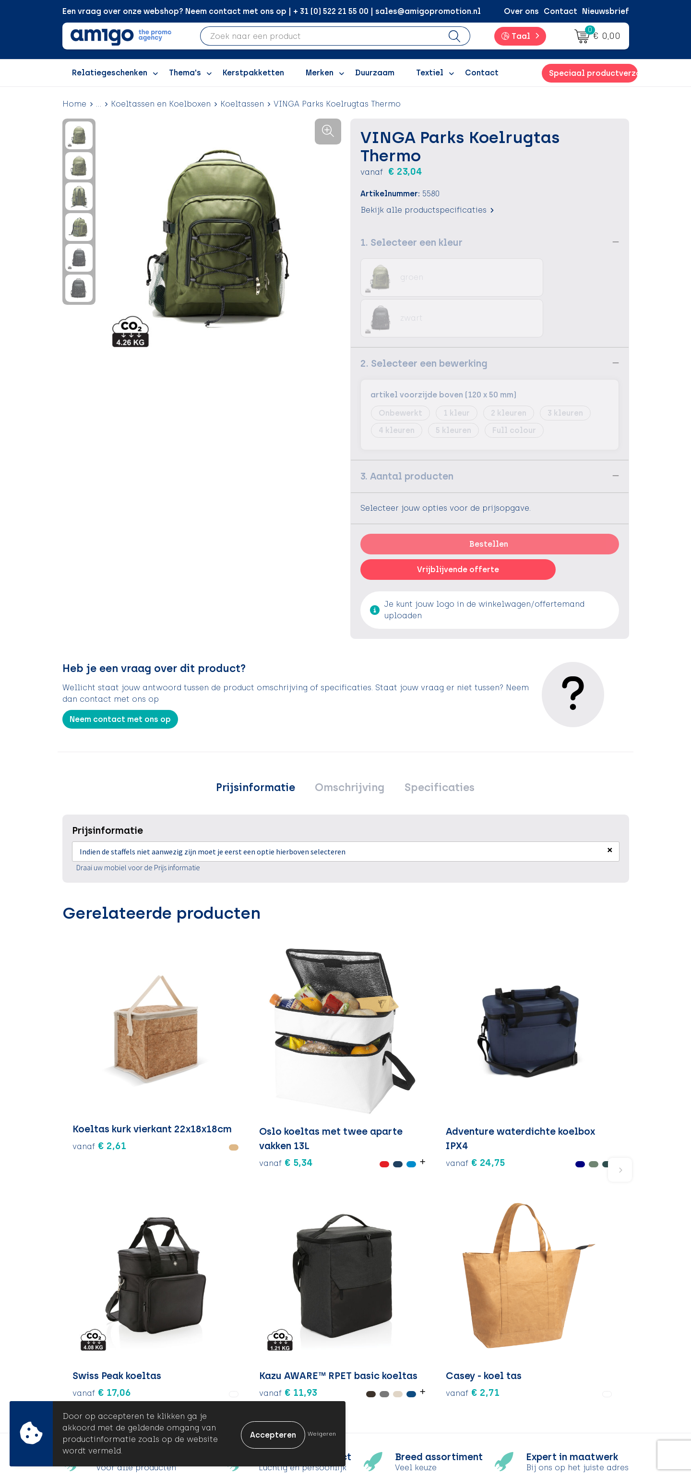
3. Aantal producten (406, 435)
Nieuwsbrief (605, 11)
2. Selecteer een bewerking (424, 322)
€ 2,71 (571, 1029)
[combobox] (320, 36)
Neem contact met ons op (120, 678)
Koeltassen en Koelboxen (161, 103)
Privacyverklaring (534, 1328)
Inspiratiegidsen (253, 1328)
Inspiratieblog (249, 1314)
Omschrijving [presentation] (349, 747)
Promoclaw (244, 1343)
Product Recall (389, 1357)
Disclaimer (521, 1343)
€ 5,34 (182, 1065)
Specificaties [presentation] (434, 747)
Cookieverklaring (533, 1314)
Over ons (521, 11)
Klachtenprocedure (398, 1343)
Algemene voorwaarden (547, 1299)
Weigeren (322, 1433)
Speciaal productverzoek (593, 73)
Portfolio (238, 1372)
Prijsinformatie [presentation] (260, 747)
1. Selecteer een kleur (411, 242)
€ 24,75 (277, 1050)
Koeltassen (242, 103)
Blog (230, 1387)
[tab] (260, 748)
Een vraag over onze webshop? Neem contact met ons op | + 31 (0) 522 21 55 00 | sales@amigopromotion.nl (271, 11)
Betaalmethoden (393, 1314)
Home (74, 103)
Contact (560, 11)
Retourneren (384, 1328)
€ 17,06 (385, 1029)
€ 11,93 (466, 1050)
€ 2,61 (99, 1044)
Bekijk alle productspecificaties (427, 209)
